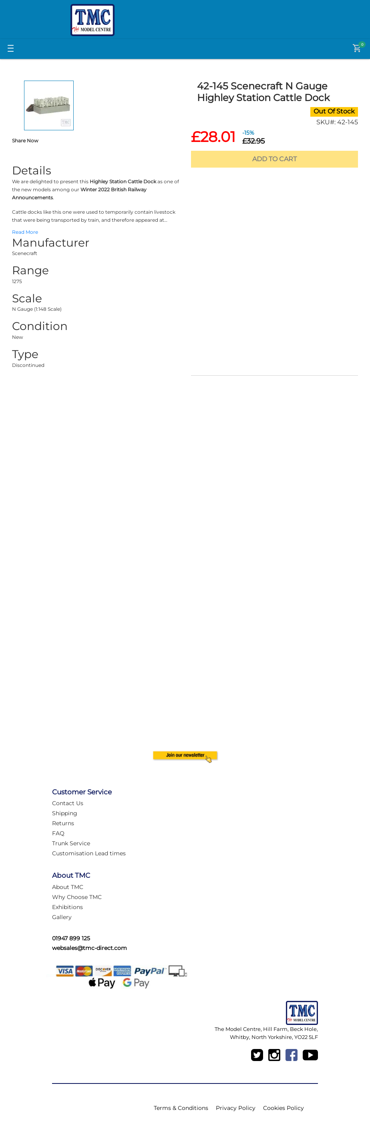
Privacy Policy (235, 1108)
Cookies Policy (283, 1108)
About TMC (67, 887)
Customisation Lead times (89, 853)
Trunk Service (71, 843)
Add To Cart (274, 159)
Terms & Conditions (181, 1108)
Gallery (62, 917)
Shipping (64, 813)
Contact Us (67, 803)
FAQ (58, 833)
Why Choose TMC (77, 897)
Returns (63, 823)
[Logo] (92, 20)
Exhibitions (67, 907)
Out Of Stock (334, 111)
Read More (25, 232)
